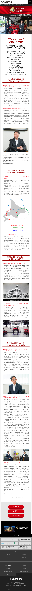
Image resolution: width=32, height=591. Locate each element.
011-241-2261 (23, 585)
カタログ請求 (16, 515)
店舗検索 (16, 507)
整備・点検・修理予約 (24, 571)
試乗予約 (16, 511)
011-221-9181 (12, 585)
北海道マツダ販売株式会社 (5, 4)
